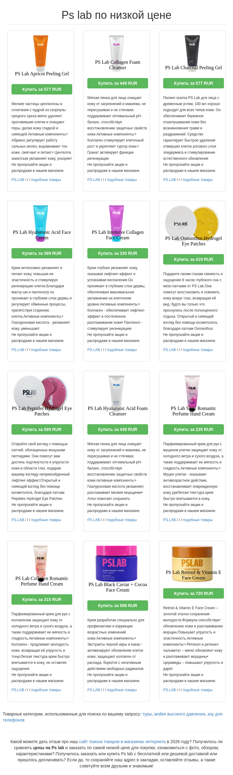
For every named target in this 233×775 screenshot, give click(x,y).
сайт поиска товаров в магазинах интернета (122, 741)
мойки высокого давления (179, 714)
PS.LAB (18, 180)
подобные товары (46, 180)
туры (147, 714)
